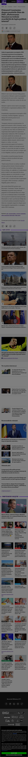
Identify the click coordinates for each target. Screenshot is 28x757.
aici (11, 738)
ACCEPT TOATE (14, 753)
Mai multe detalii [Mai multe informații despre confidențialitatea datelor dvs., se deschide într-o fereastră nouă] (15, 733)
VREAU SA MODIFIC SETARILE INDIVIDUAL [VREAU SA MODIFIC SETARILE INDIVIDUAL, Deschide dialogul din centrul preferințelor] (14, 754)
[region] (14, 741)
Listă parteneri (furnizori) (4, 750)
